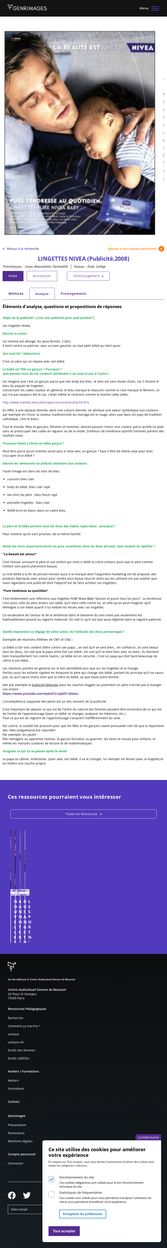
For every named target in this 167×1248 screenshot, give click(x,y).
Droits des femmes (21, 1050)
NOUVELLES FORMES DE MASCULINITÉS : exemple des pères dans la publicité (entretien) (42, 909)
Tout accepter (64, 1231)
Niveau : (80, 266)
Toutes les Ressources (81, 814)
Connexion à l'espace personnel (75, 938)
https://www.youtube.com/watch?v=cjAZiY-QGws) (40, 693)
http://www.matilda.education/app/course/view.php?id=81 (45, 402)
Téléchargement (86, 276)
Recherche (15, 1018)
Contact (14, 1102)
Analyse (45, 295)
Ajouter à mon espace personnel (136, 249)
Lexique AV (16, 1042)
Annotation (42, 276)
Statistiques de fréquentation (80, 1192)
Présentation (17, 1125)
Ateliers (13, 1080)
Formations (16, 1088)
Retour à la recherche (21, 249)
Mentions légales (20, 1141)
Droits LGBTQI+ (19, 1058)
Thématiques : (13, 266)
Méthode (15, 293)
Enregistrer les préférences (82, 1214)
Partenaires (16, 1133)
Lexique (13, 1034)
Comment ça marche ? (24, 1026)
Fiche (15, 277)
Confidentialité (148, 1137)
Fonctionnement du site (76, 1177)
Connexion (15, 1163)
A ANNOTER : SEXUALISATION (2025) (117, 904)
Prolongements (74, 293)
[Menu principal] (148, 8)
